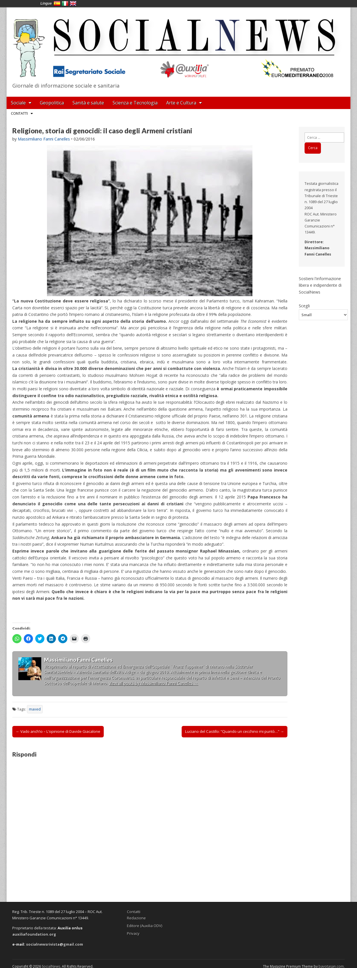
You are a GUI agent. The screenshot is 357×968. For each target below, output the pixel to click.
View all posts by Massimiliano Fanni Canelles (153, 683)
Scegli (304, 305)
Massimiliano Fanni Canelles (44, 139)
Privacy (133, 933)
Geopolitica (52, 103)
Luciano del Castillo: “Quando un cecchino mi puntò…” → (234, 731)
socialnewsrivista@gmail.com (54, 944)
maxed (35, 709)
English (73, 3)
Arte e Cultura (181, 103)
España (57, 3)
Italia (65, 3)
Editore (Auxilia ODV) (144, 925)
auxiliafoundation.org (34, 934)
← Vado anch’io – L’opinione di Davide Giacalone (58, 731)
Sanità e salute (88, 103)
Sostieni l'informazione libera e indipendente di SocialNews (320, 285)
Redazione (136, 918)
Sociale (18, 103)
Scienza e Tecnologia (135, 103)
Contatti (19, 113)
